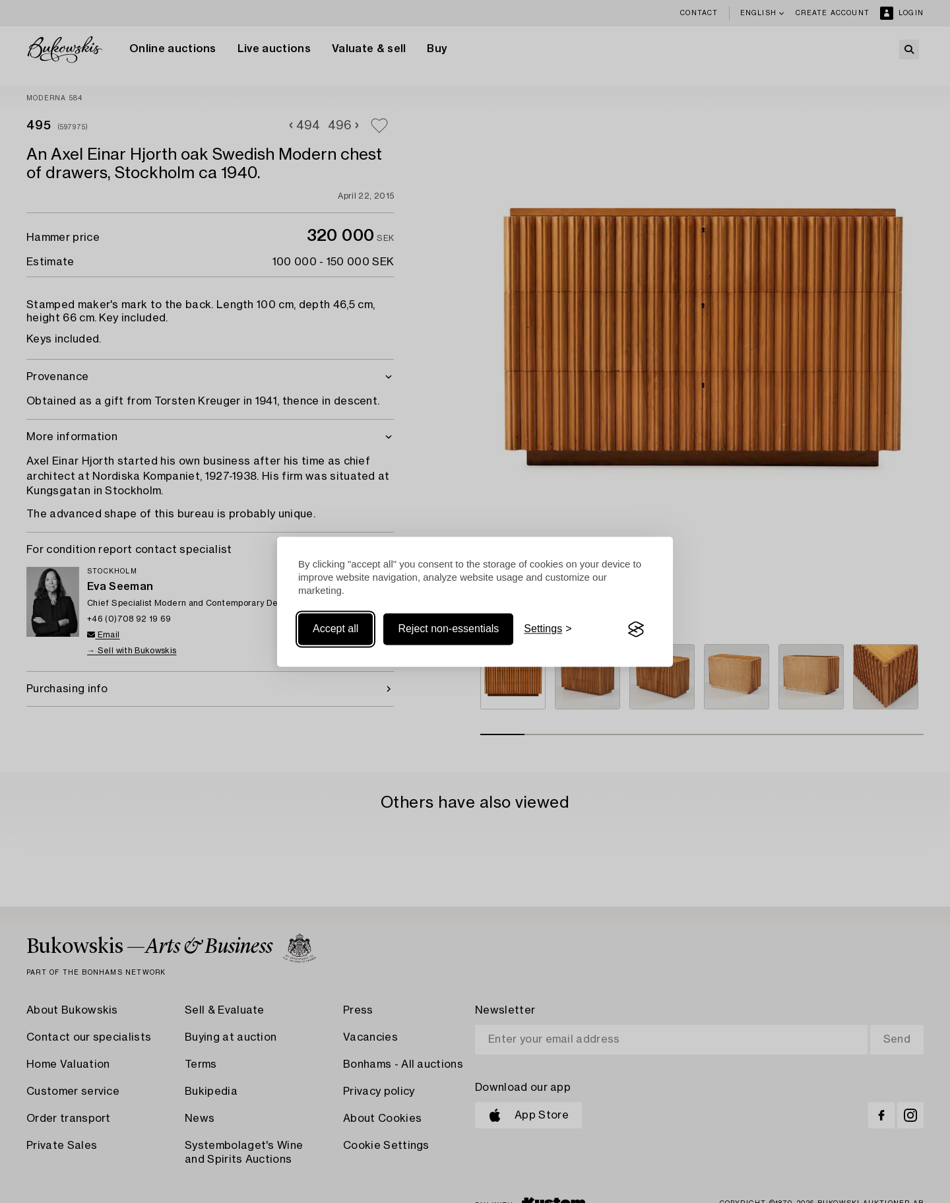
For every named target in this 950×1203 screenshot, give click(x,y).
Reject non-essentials (448, 629)
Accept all (335, 629)
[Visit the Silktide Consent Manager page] (636, 629)
